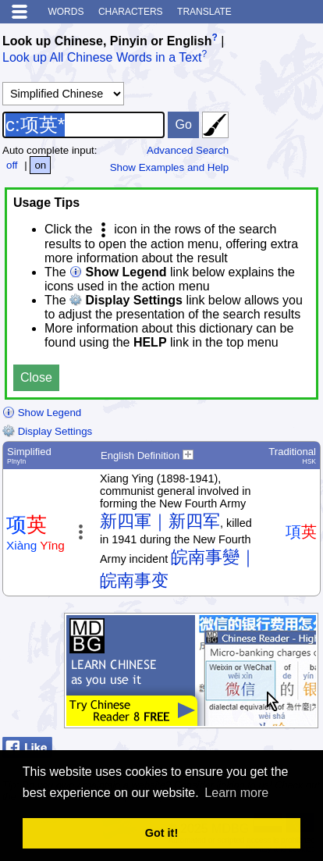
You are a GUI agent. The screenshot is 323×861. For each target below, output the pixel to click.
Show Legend (41, 412)
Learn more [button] (236, 792)
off (12, 165)
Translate (204, 11)
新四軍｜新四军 (160, 521)
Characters (130, 11)
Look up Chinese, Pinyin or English (106, 41)
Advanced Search (188, 150)
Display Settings (47, 431)
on (40, 165)
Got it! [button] (161, 833)
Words (65, 11)
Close (36, 377)
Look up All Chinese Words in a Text (102, 58)
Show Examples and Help (169, 167)
